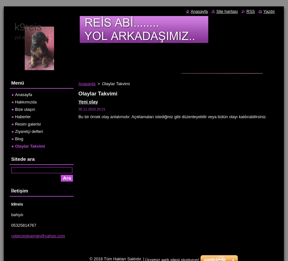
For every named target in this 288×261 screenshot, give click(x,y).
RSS (250, 11)
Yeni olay (88, 101)
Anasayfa (86, 83)
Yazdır (269, 11)
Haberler (23, 116)
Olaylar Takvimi (30, 146)
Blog (19, 138)
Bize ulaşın (25, 109)
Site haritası (227, 11)
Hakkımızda (26, 102)
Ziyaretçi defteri (29, 131)
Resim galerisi (28, 124)
